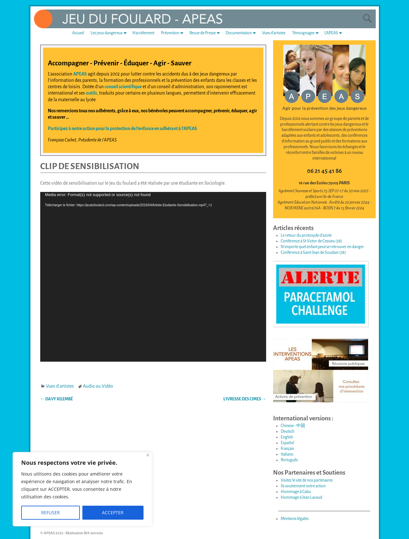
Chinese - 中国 (293, 426)
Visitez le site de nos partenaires (307, 480)
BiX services (93, 533)
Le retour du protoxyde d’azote (306, 235)
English (287, 437)
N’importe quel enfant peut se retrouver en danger (322, 247)
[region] (82, 489)
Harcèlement (143, 33)
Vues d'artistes (60, 386)
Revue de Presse (205, 33)
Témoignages (306, 33)
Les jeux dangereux (110, 33)
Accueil (78, 33)
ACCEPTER (113, 512)
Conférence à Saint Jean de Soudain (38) (313, 252)
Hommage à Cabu (296, 492)
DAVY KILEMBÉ (56, 399)
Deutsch (287, 431)
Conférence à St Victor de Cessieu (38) (311, 241)
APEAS (80, 73)
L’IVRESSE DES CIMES (244, 399)
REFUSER (50, 512)
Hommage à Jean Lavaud (301, 497)
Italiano (287, 454)
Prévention (173, 33)
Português (289, 460)
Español (287, 443)
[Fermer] (147, 455)
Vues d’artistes (273, 33)
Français (287, 448)
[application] (153, 277)
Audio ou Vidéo (98, 386)
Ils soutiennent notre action (303, 486)
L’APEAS (334, 33)
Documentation (242, 33)
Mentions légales (295, 518)
